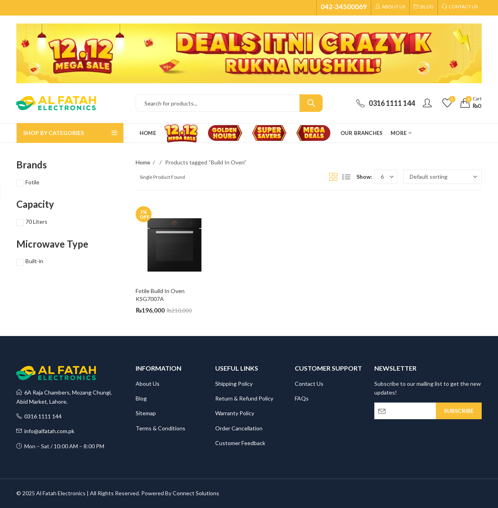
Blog (141, 398)
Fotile (32, 182)
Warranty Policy (234, 413)
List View (346, 176)
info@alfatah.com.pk (45, 431)
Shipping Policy (234, 383)
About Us (148, 383)
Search (311, 103)
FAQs (302, 398)
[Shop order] (442, 177)
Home (143, 162)
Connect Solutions (196, 493)
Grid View (333, 176)
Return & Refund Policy (244, 398)
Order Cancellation (239, 428)
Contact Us (309, 383)
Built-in (34, 261)
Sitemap (146, 413)
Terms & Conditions (160, 428)
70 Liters (36, 221)
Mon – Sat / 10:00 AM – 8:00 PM (60, 446)
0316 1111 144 (39, 416)
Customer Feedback (240, 443)
